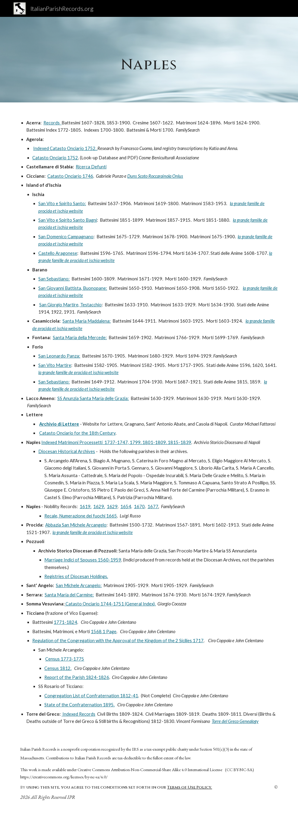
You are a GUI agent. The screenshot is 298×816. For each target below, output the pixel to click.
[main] (149, 59)
